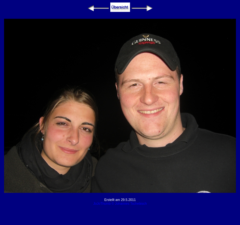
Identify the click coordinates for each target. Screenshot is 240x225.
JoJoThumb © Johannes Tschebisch (120, 203)
